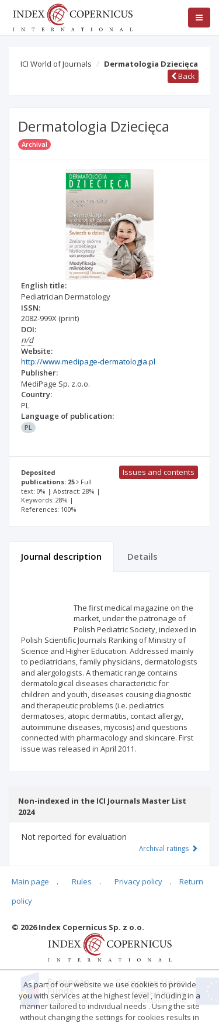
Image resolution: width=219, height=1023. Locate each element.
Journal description (61, 556)
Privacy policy (138, 881)
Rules (82, 881)
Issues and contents (158, 472)
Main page (30, 881)
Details (142, 556)
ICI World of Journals (56, 63)
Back (183, 76)
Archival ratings (168, 848)
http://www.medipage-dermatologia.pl (88, 361)
